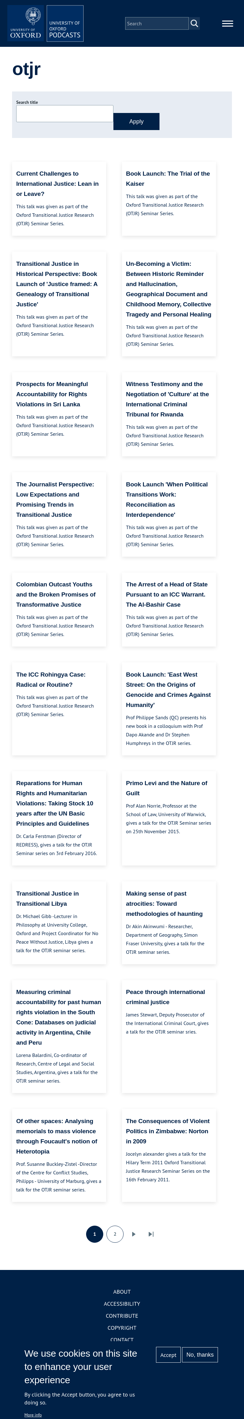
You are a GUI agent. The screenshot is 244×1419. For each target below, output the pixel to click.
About (122, 1291)
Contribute (122, 1315)
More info (33, 1415)
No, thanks (200, 1355)
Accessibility (122, 1303)
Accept (168, 1355)
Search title (27, 102)
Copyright (122, 1327)
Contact (122, 1339)
